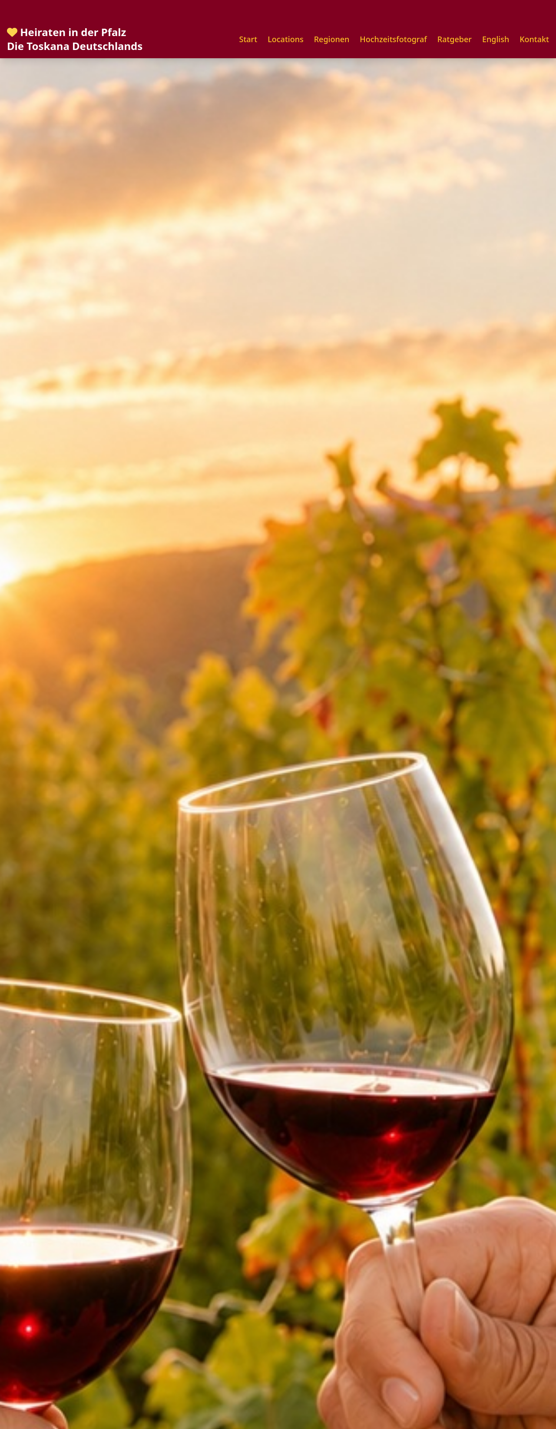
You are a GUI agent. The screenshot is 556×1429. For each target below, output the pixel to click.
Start (248, 39)
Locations (286, 39)
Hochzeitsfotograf (393, 39)
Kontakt (534, 39)
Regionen (332, 39)
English (495, 39)
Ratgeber (454, 39)
